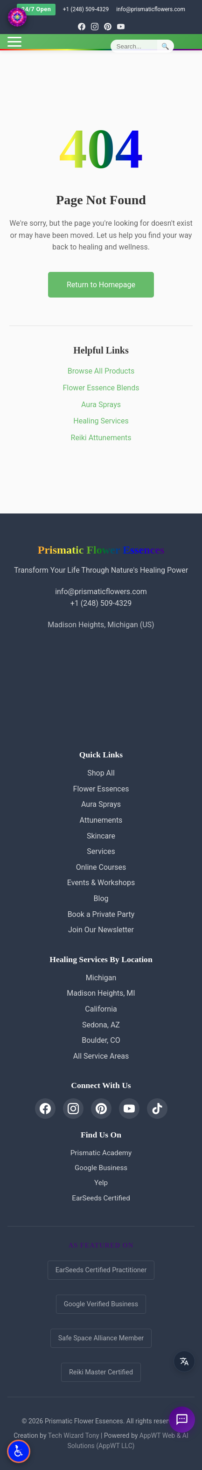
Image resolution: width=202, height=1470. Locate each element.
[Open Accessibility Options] (18, 1451)
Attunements (101, 820)
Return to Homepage (101, 284)
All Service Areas (101, 1056)
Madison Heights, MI (101, 993)
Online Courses (101, 867)
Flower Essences (101, 788)
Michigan (101, 977)
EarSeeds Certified (101, 1198)
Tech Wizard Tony (73, 1435)
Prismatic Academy (101, 1153)
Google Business (101, 1168)
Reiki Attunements (101, 437)
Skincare (101, 836)
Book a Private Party (101, 914)
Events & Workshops (101, 882)
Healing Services (100, 420)
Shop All (101, 773)
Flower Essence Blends (101, 387)
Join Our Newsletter (101, 929)
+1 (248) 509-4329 (86, 9)
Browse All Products (101, 371)
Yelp (101, 1183)
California (101, 1009)
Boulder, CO (101, 1040)
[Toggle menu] (14, 42)
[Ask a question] (182, 1420)
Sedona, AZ (101, 1024)
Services (101, 851)
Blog (101, 898)
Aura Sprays (101, 404)
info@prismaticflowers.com (150, 9)
